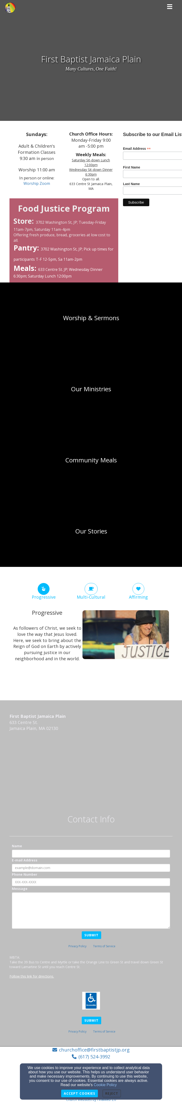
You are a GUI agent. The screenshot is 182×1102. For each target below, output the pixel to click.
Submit (91, 935)
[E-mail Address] (91, 868)
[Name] (91, 854)
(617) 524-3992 (94, 1056)
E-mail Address (24, 860)
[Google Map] (91, 770)
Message (19, 888)
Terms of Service (104, 946)
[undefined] (91, 318)
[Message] (91, 910)
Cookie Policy (105, 1085)
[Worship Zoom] (36, 183)
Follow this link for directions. (31, 976)
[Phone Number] (91, 882)
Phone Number (24, 874)
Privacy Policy (77, 946)
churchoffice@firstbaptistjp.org (94, 1050)
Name (17, 846)
